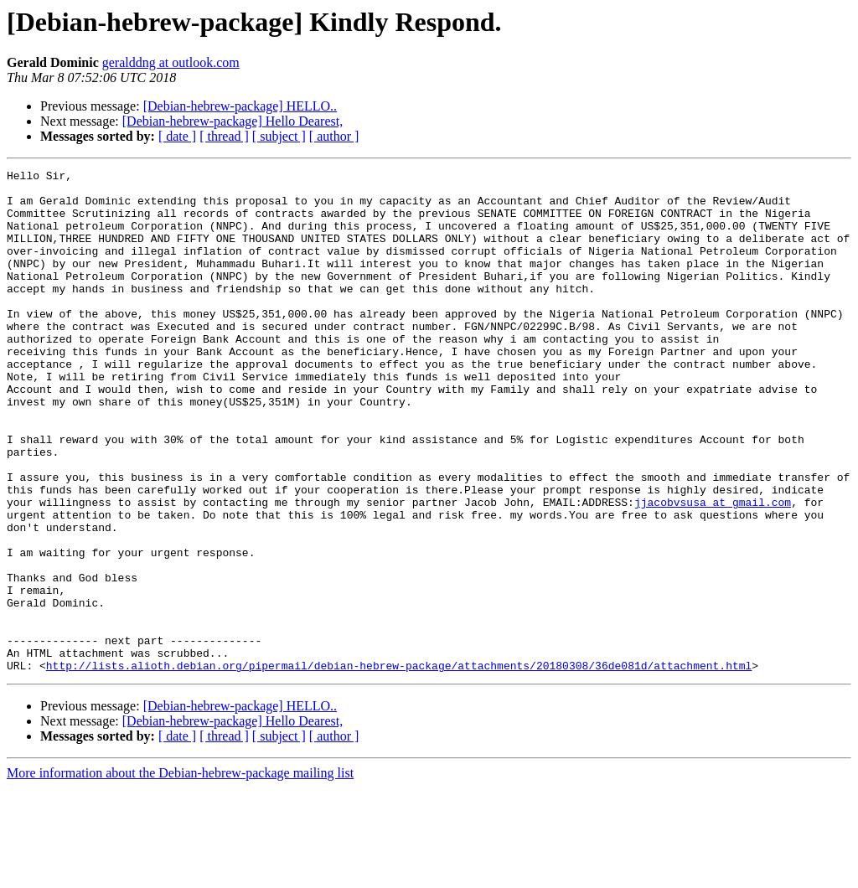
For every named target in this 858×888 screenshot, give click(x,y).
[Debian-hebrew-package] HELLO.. (240, 106)
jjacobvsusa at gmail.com (712, 569)
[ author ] (334, 136)
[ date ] (177, 136)
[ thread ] (224, 136)
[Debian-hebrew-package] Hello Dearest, (232, 121)
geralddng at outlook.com (171, 62)
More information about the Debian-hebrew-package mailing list (180, 873)
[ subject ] (279, 136)
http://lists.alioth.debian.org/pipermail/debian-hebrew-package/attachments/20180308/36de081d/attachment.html (399, 765)
